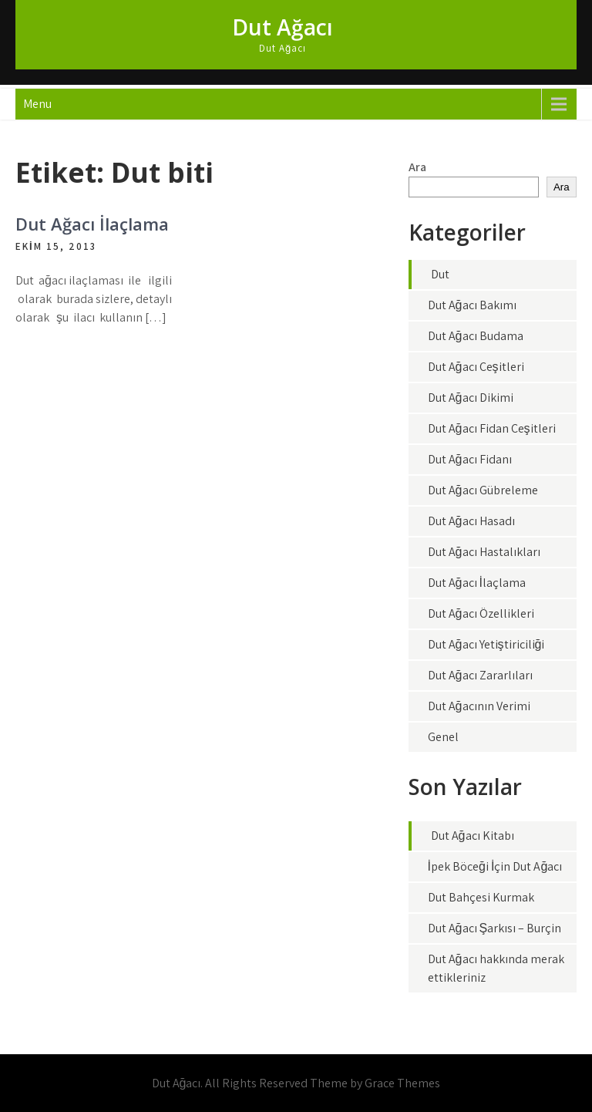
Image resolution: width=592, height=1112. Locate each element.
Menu (37, 104)
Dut (440, 274)
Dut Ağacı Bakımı (472, 305)
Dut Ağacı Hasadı (471, 521)
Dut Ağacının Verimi (479, 706)
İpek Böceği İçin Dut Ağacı (495, 866)
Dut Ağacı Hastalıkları (484, 552)
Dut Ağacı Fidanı (470, 459)
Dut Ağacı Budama (475, 336)
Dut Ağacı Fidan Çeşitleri (492, 428)
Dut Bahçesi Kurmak (481, 897)
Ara (417, 167)
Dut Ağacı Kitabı (472, 835)
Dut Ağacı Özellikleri (481, 613)
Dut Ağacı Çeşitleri (476, 367)
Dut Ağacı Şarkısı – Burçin (495, 928)
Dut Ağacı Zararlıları (480, 675)
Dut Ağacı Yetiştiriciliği (486, 644)
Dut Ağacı (282, 27)
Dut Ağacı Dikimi (470, 397)
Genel (443, 737)
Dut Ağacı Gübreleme (483, 490)
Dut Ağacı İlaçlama (92, 223)
